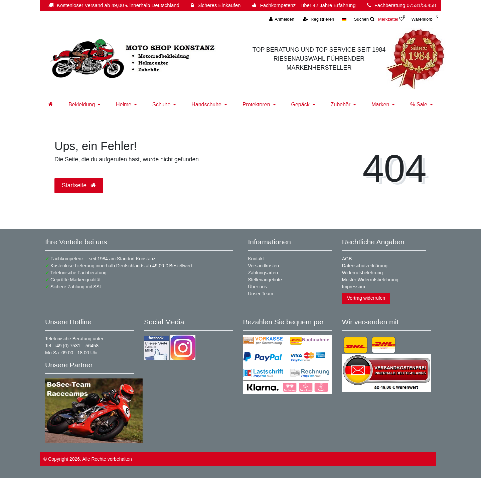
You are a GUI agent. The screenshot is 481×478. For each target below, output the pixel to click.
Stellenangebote (265, 279)
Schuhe (161, 104)
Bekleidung (81, 104)
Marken (380, 104)
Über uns (257, 286)
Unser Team (260, 293)
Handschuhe (206, 104)
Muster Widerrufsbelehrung (370, 279)
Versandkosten (263, 265)
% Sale (418, 104)
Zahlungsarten (263, 272)
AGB (347, 258)
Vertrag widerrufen (366, 298)
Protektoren (256, 104)
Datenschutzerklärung (364, 265)
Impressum (353, 286)
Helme (123, 104)
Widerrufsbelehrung (362, 272)
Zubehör (341, 104)
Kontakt (256, 258)
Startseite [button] (79, 185)
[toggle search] (364, 19)
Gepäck (300, 104)
